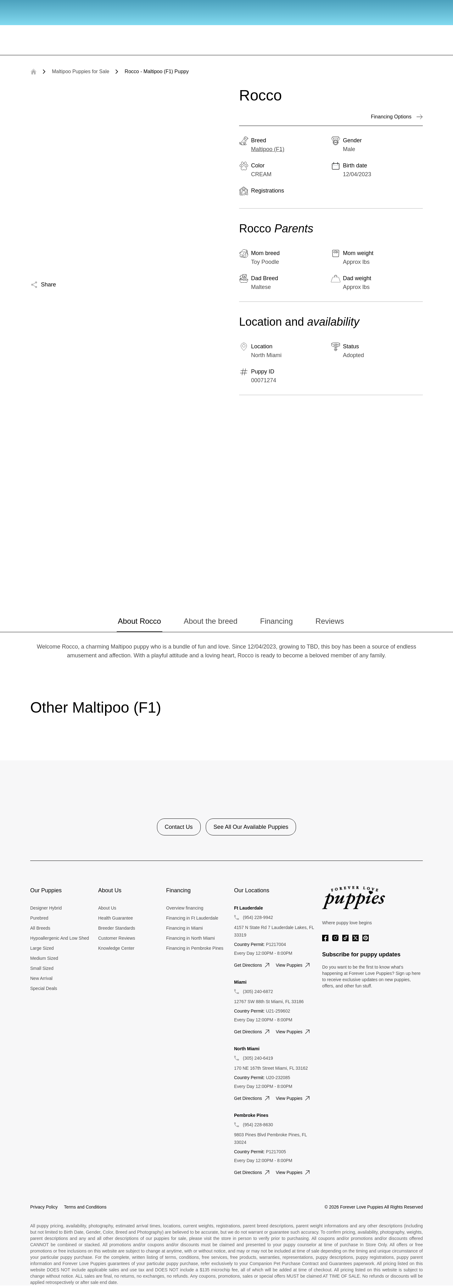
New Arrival (41, 978)
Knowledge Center (116, 948)
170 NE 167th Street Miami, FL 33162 (271, 1068)
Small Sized (41, 968)
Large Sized (42, 948)
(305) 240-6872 (258, 991)
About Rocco (139, 621)
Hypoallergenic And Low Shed (59, 938)
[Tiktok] (345, 938)
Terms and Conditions (85, 1206)
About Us (107, 907)
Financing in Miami (184, 928)
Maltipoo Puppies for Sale (80, 71)
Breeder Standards (116, 928)
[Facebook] (325, 938)
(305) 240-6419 (258, 1058)
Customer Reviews (116, 938)
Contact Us (179, 827)
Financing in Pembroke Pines (194, 948)
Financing (276, 621)
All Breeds (40, 928)
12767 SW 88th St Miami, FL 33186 (269, 1001)
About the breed (211, 621)
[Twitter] (355, 938)
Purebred (39, 918)
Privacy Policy (44, 1206)
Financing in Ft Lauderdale (192, 918)
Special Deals (43, 988)
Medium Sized (44, 958)
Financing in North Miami (190, 938)
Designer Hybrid (46, 907)
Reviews (330, 621)
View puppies (293, 965)
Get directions (252, 965)
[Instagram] (335, 938)
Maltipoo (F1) (267, 149)
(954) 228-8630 (258, 1124)
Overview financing (184, 907)
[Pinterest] (365, 938)
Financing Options (397, 117)
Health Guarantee (115, 918)
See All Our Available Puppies (251, 827)
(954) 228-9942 (258, 917)
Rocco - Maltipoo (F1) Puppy (157, 71)
